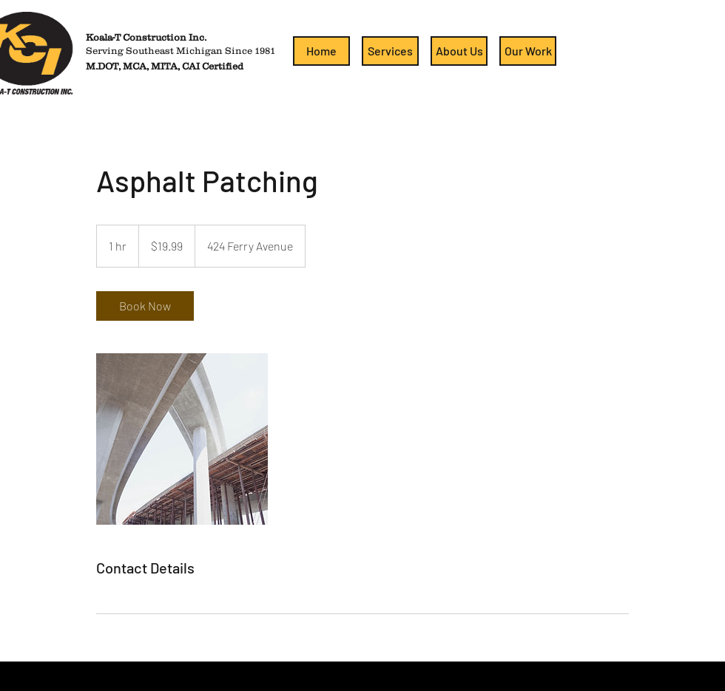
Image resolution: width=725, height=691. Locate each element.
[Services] (390, 51)
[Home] (321, 51)
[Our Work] (527, 51)
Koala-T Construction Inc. (146, 37)
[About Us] (459, 51)
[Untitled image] (182, 439)
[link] (145, 306)
